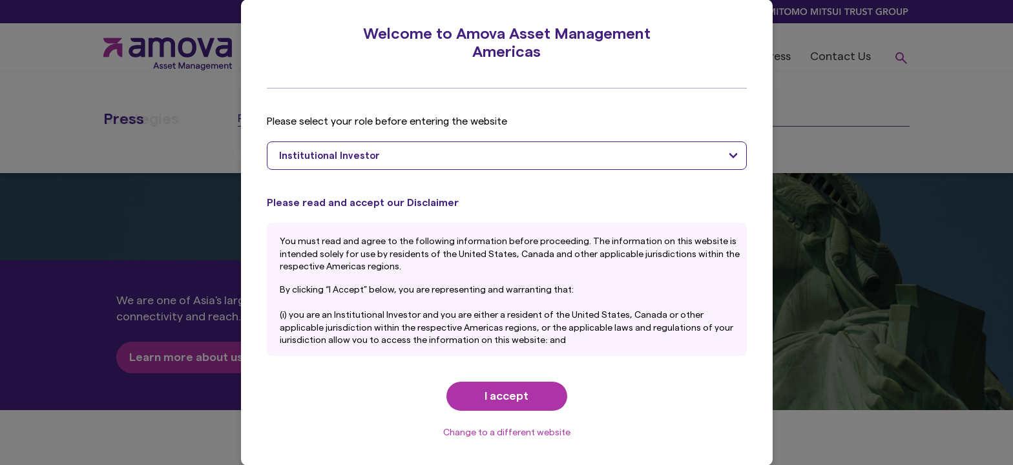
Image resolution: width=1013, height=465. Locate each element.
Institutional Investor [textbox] (329, 156)
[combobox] (507, 155)
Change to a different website (506, 432)
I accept (506, 396)
